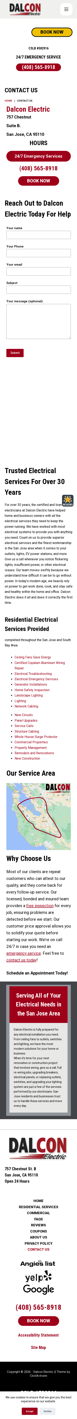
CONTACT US (38, 1249)
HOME (38, 1201)
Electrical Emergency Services (36, 679)
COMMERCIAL (38, 1213)
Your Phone (38, 250)
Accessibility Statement (38, 1335)
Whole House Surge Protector (36, 737)
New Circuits (24, 715)
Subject (38, 286)
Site (35, 1347)
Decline (47, 1411)
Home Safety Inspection (32, 690)
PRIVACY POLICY (39, 1243)
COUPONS (38, 1231)
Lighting (20, 701)
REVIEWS (38, 1225)
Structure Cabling (27, 731)
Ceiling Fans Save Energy (33, 657)
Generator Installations (31, 684)
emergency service (23, 953)
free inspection (40, 905)
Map (42, 1347)
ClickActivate (38, 1376)
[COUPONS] (66, 9)
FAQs (38, 1219)
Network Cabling (26, 706)
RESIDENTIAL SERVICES (38, 1207)
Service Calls (24, 726)
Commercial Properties (31, 742)
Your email (38, 268)
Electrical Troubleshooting (33, 674)
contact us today (21, 960)
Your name (38, 231)
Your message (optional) (38, 319)
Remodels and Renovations (34, 753)
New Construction (27, 758)
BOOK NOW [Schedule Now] (51, 32)
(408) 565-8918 (38, 67)
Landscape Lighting (29, 695)
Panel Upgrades (26, 720)
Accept (29, 1411)
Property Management (31, 748)
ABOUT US (38, 1237)
